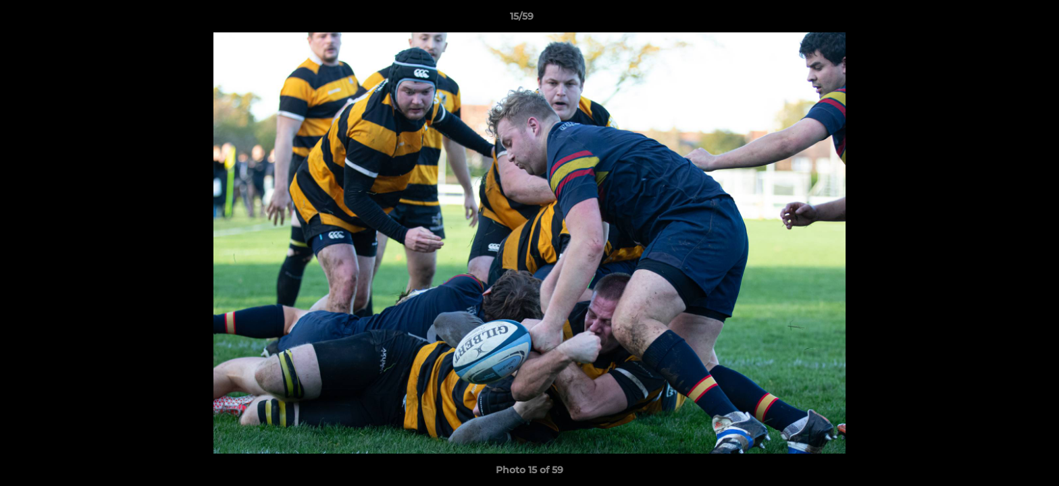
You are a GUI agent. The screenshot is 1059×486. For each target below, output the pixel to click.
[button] (1002, 20)
